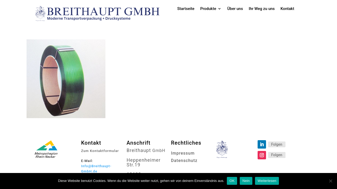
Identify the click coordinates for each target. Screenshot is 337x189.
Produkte (208, 9)
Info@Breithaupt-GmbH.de (96, 168)
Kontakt (287, 9)
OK (231, 181)
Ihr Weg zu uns (262, 9)
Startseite (185, 9)
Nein (246, 181)
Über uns (235, 9)
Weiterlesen (267, 181)
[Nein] (330, 180)
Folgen (276, 144)
